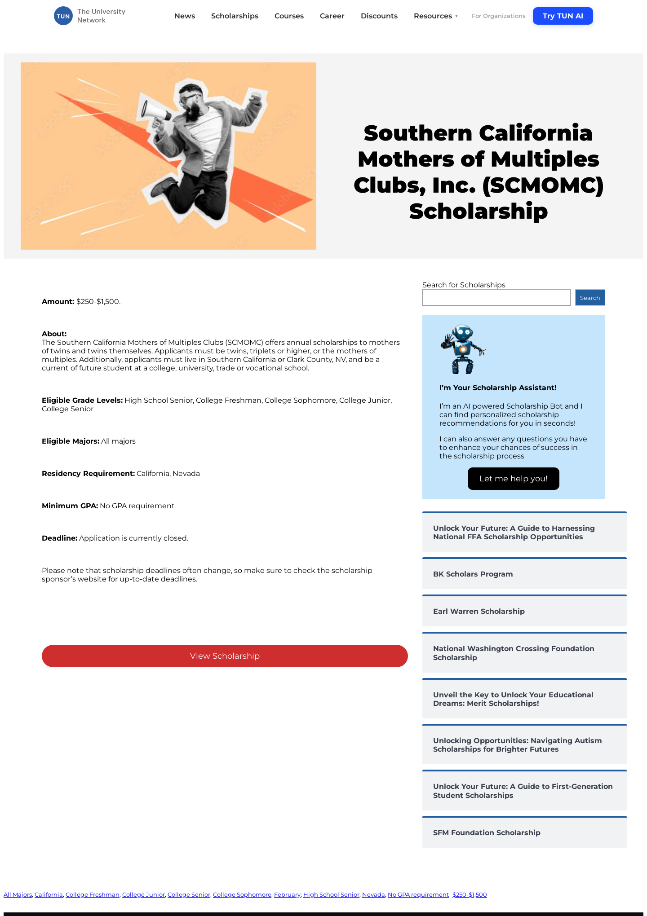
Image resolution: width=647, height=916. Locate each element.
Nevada (373, 894)
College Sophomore (242, 894)
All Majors (18, 894)
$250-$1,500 (469, 894)
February (287, 894)
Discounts (379, 16)
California (49, 894)
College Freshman (93, 894)
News (184, 16)
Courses (289, 16)
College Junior (143, 894)
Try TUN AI (563, 16)
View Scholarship (225, 656)
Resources (436, 16)
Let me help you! (513, 479)
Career (332, 16)
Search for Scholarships (463, 285)
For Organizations (499, 15)
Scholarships (234, 16)
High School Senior (331, 894)
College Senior (189, 894)
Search (590, 297)
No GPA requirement (418, 894)
